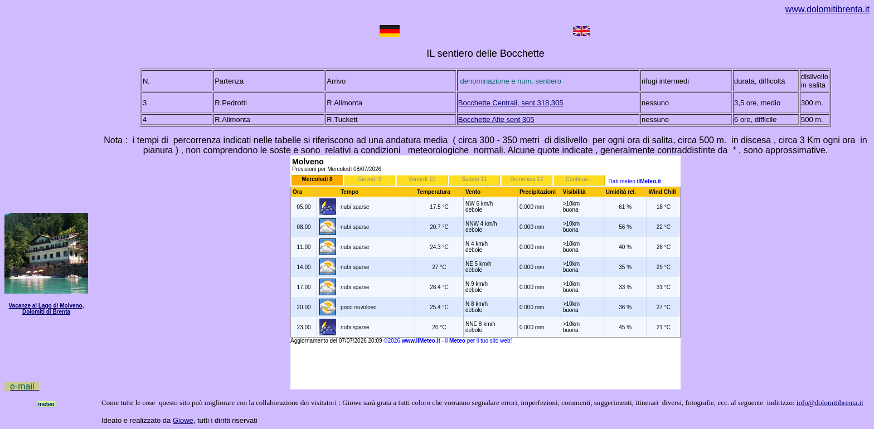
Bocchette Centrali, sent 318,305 (511, 103)
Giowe (183, 420)
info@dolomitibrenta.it (830, 402)
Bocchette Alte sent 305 (496, 119)
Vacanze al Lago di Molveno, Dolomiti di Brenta (46, 309)
